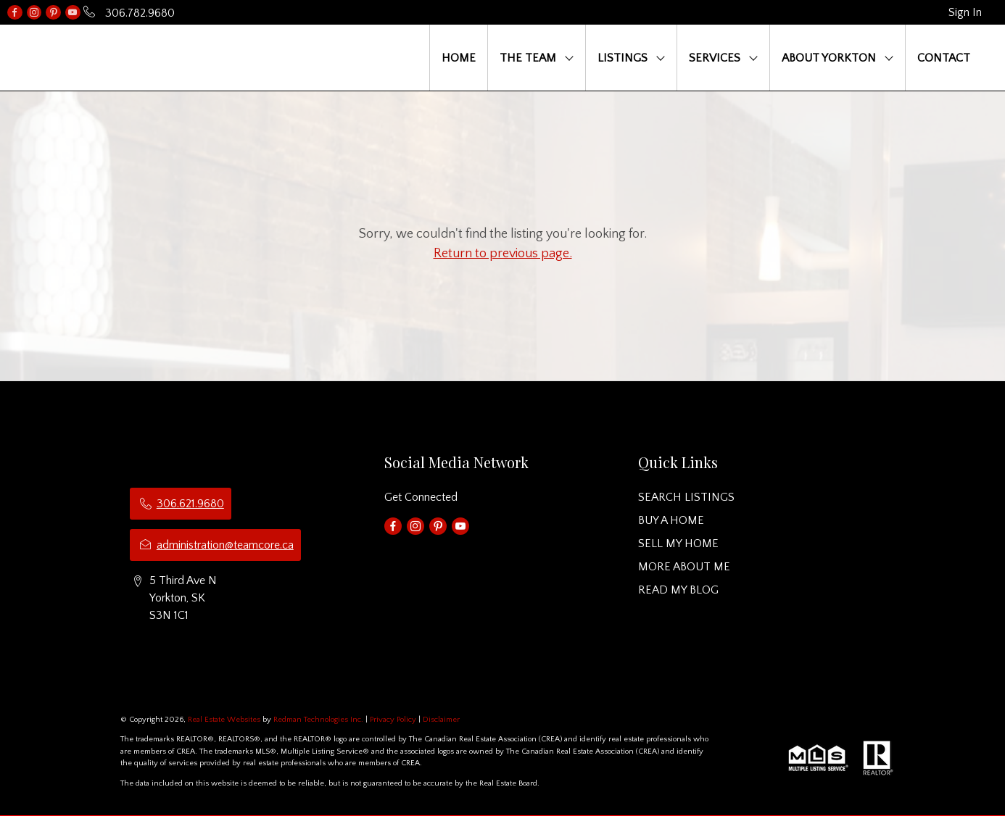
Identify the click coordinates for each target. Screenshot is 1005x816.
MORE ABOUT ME (684, 566)
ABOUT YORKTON (829, 57)
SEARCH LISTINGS (686, 497)
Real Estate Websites (225, 719)
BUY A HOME (671, 520)
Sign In (965, 12)
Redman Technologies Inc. (319, 719)
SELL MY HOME (678, 543)
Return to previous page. (503, 253)
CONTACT (943, 57)
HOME (459, 57)
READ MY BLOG (678, 589)
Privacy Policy (393, 719)
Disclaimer (441, 719)
